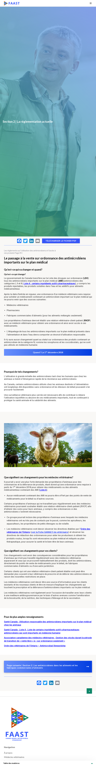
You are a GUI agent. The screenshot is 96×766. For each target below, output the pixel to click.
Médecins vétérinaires (14, 757)
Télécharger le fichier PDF (61, 241)
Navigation (9, 747)
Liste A (43, 490)
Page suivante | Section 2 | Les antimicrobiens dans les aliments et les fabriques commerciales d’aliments (48, 666)
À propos (8, 752)
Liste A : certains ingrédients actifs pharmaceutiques (49, 283)
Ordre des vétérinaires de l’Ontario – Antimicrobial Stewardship (35, 645)
